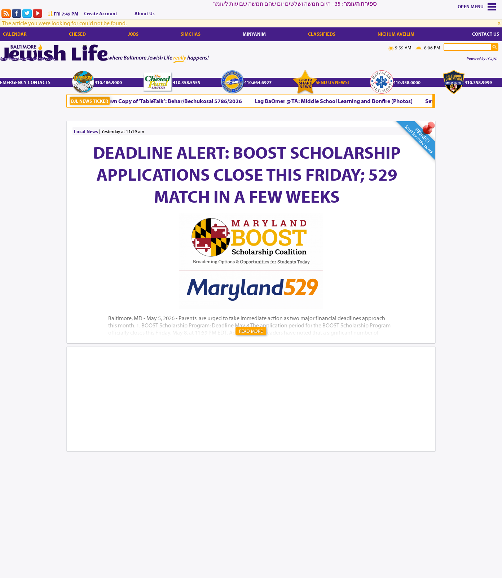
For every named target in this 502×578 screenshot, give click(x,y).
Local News (86, 131)
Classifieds (321, 34)
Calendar (15, 34)
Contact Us (485, 34)
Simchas (191, 34)
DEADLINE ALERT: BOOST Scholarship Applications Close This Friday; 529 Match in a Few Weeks (247, 174)
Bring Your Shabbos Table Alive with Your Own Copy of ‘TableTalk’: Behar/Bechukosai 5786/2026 (123, 101)
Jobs (133, 34)
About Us (145, 13)
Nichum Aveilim (396, 34)
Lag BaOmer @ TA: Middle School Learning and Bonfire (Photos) (335, 101)
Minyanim (254, 34)
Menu (477, 6)
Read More (251, 331)
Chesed (77, 34)
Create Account (100, 13)
